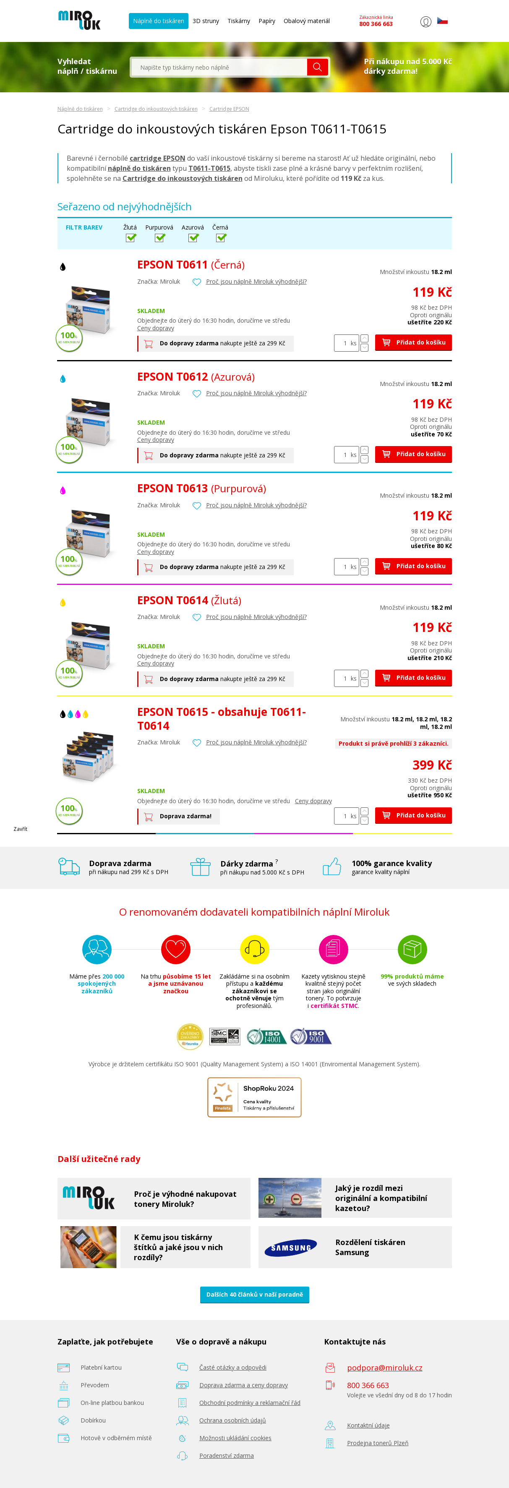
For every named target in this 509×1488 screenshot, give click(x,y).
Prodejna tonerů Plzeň (378, 1443)
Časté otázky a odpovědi (232, 1367)
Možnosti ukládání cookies (235, 1438)
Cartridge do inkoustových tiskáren (156, 108)
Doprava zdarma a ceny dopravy (243, 1385)
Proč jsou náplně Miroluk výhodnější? (256, 281)
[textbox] (219, 67)
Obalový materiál (307, 21)
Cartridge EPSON (229, 108)
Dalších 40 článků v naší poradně (254, 1294)
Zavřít (20, 829)
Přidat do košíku (413, 342)
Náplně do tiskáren (158, 21)
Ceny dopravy (155, 328)
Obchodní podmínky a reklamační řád (249, 1403)
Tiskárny (238, 21)
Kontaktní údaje (368, 1425)
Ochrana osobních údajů (232, 1420)
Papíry (266, 21)
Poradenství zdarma (226, 1455)
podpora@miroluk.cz (385, 1368)
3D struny (206, 21)
